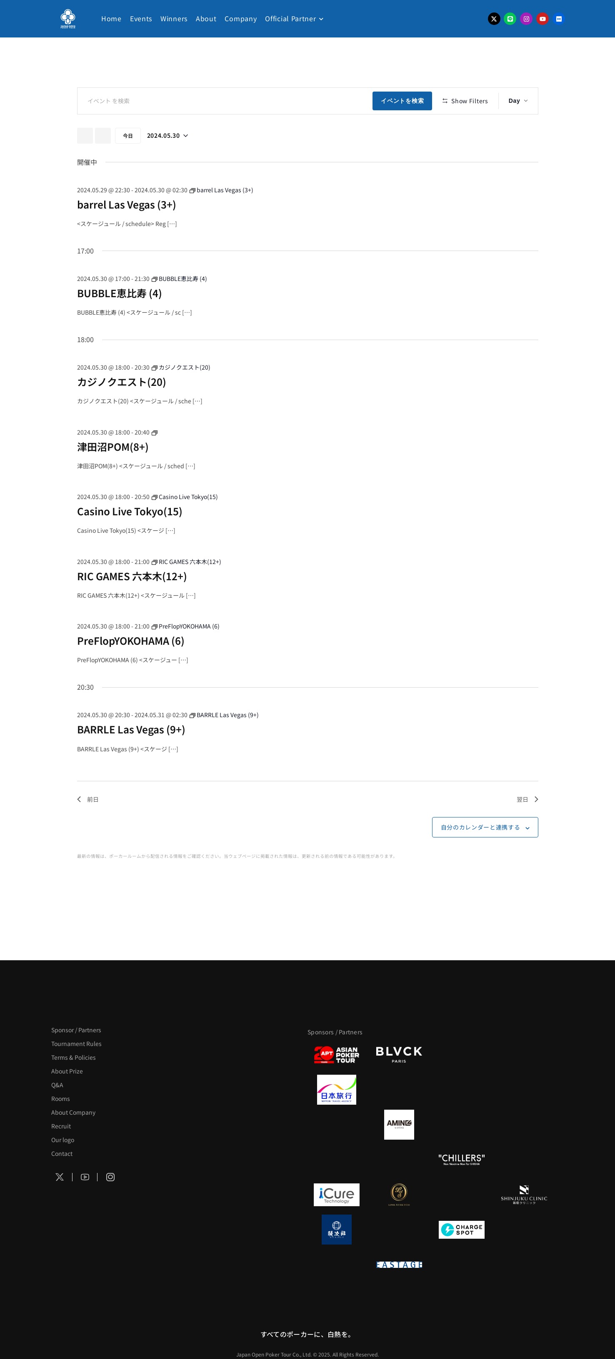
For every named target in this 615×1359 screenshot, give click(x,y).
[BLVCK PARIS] (399, 1055)
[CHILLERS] (461, 1159)
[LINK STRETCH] (399, 1194)
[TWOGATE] (461, 1089)
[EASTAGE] (399, 1264)
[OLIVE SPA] (461, 1194)
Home (111, 18)
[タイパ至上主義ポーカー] (524, 1055)
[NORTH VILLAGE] (399, 1229)
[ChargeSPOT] (461, 1229)
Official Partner (290, 18)
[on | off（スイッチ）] (337, 1264)
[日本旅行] (337, 1089)
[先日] (85, 160)
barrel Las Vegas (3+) (126, 228)
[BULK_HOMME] (524, 1159)
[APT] (337, 1055)
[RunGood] (399, 1159)
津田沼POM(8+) (113, 470)
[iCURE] (337, 1194)
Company (241, 18)
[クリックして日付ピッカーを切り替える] (167, 160)
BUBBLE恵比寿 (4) (119, 317)
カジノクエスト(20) (121, 406)
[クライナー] (461, 1124)
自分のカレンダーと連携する (480, 851)
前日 (88, 823)
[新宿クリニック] (524, 1194)
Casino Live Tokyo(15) (129, 535)
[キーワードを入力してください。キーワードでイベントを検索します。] (226, 100)
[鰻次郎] (337, 1229)
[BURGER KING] (337, 1124)
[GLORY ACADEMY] (399, 1089)
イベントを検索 (404, 100)
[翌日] (103, 160)
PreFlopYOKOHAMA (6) (131, 665)
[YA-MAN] (524, 1124)
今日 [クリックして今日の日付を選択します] (128, 159)
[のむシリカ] (337, 1159)
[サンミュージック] (461, 1055)
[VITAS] (399, 1124)
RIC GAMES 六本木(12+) (132, 600)
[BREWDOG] (524, 1089)
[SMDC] (524, 1229)
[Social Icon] (60, 1177)
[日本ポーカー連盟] (461, 1264)
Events (141, 18)
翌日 (527, 823)
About (206, 18)
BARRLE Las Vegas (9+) (131, 753)
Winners (174, 18)
